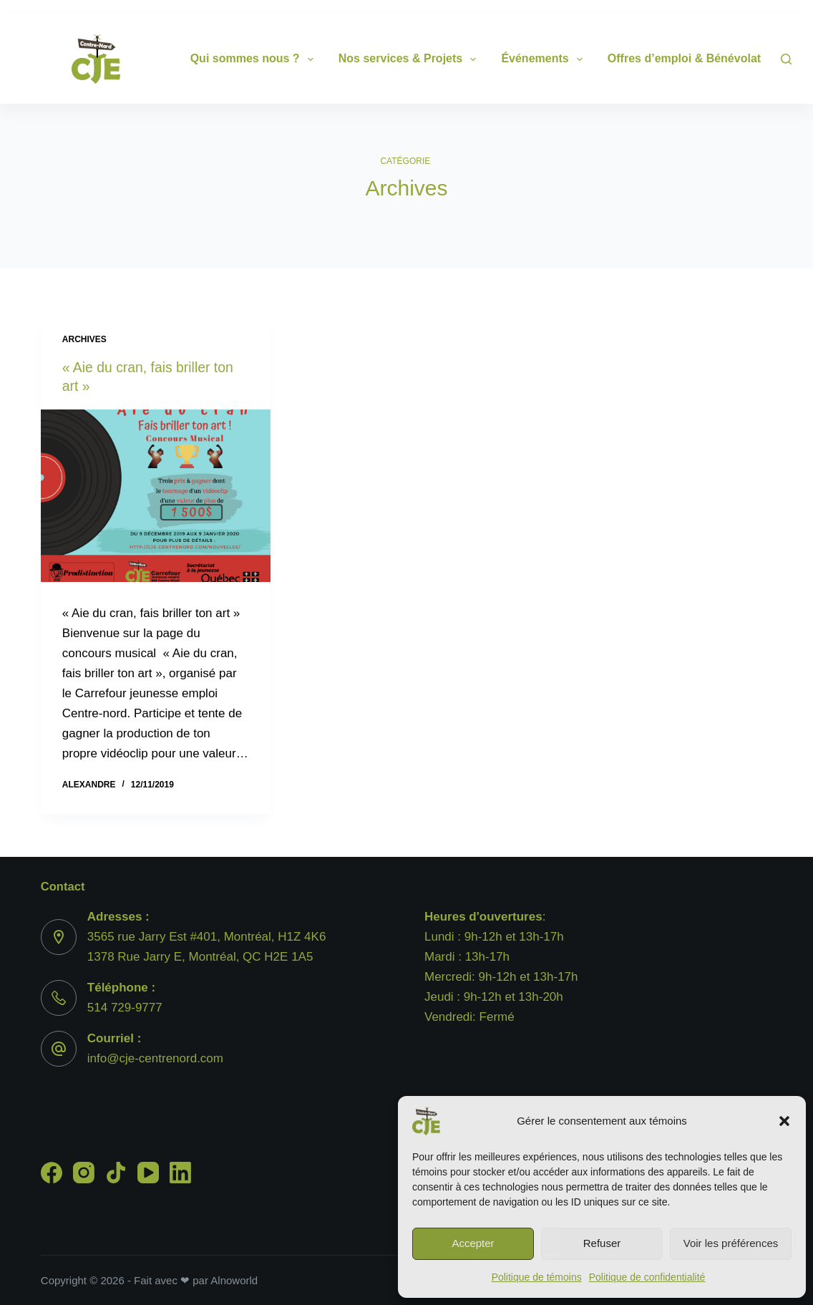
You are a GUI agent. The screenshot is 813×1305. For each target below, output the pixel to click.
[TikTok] (116, 1172)
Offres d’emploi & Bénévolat (694, 59)
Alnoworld (234, 1280)
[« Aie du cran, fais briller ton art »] (156, 495)
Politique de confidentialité (647, 1277)
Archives (84, 339)
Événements (544, 59)
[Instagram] (83, 1172)
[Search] (786, 59)
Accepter (473, 1243)
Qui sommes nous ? (254, 59)
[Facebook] (51, 1172)
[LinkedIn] (180, 1172)
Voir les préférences (731, 1243)
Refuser (602, 1243)
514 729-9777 (124, 1007)
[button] (784, 1121)
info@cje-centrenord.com (155, 1058)
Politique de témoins (537, 1277)
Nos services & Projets (410, 59)
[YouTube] (148, 1172)
